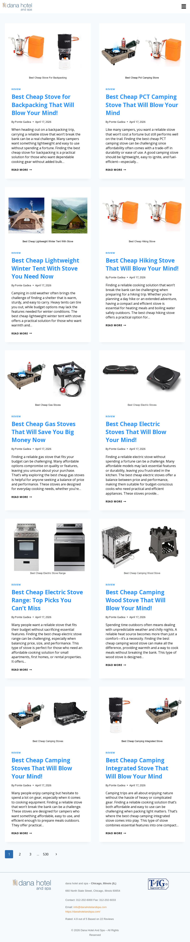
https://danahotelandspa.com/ (82, 911)
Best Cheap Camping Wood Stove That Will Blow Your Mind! (135, 600)
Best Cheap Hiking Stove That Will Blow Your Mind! (142, 264)
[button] (112, 6)
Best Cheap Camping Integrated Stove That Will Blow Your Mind (137, 768)
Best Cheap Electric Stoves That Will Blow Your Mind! (136, 432)
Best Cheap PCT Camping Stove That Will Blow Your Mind (142, 104)
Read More (21, 169)
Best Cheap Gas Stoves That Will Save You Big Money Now (43, 432)
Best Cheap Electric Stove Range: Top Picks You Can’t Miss (47, 600)
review (16, 89)
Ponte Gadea (23, 122)
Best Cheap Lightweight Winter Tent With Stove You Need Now (45, 268)
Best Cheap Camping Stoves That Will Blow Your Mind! (41, 768)
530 (46, 854)
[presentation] (48, 51)
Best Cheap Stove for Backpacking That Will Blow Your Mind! (42, 104)
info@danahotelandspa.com (90, 907)
